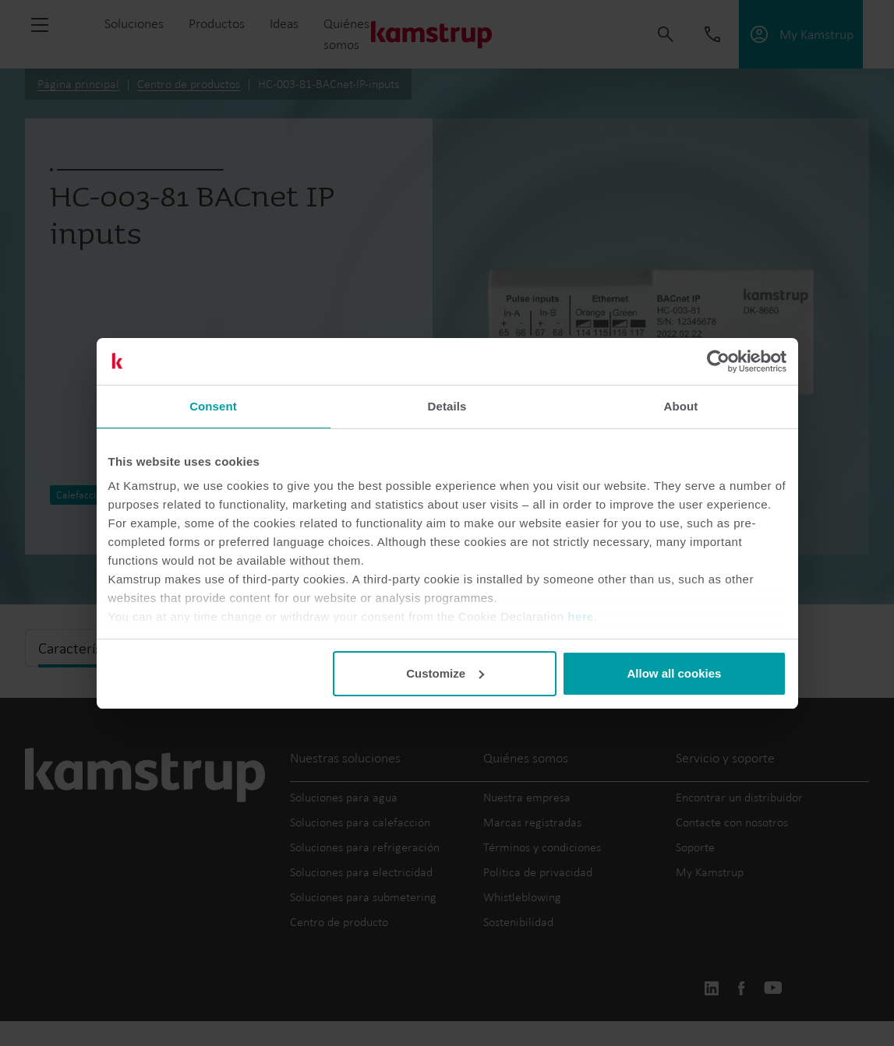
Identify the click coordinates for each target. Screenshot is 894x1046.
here (580, 616)
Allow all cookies (674, 673)
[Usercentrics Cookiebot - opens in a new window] (718, 361)
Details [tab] (447, 406)
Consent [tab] (213, 406)
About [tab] (681, 406)
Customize (445, 673)
